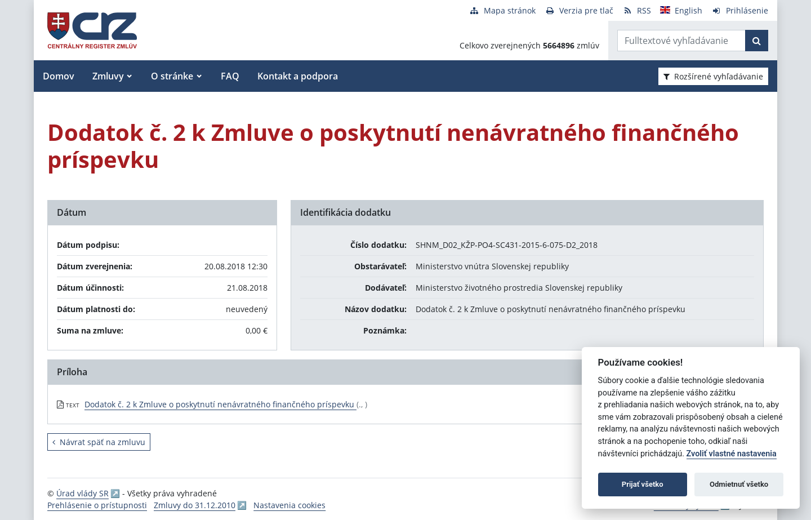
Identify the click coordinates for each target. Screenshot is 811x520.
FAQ (230, 76)
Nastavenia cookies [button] (289, 505)
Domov (58, 76)
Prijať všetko (642, 484)
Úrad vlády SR (82, 493)
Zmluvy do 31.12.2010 (194, 505)
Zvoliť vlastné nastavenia (732, 454)
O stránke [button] (172, 76)
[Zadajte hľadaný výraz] (681, 40)
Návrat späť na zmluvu (98, 442)
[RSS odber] (636, 10)
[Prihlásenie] (739, 10)
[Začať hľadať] (756, 40)
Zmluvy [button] (108, 76)
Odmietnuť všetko (739, 484)
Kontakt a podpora (297, 76)
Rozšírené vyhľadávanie (713, 76)
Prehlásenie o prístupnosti (97, 505)
